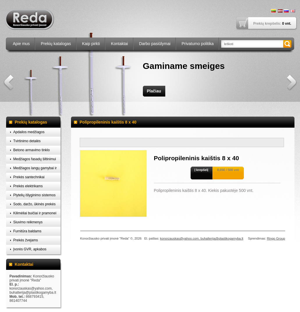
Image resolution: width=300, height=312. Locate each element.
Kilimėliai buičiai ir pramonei (34, 213)
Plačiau (154, 91)
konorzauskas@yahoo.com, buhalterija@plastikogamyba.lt (201, 238)
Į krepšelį (201, 170)
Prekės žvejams (25, 240)
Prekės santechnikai (29, 177)
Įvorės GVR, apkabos (30, 249)
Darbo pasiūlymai (155, 43)
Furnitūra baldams (27, 231)
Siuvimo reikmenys (28, 222)
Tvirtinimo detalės (27, 141)
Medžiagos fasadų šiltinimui (34, 159)
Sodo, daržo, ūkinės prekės (34, 204)
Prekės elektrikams (28, 186)
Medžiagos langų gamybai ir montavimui (35, 169)
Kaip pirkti (91, 43)
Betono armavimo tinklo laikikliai (31, 151)
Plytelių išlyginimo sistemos (34, 195)
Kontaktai (119, 43)
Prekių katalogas (56, 43)
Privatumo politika (198, 43)
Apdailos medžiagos (29, 132)
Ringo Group (276, 238)
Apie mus (21, 43)
